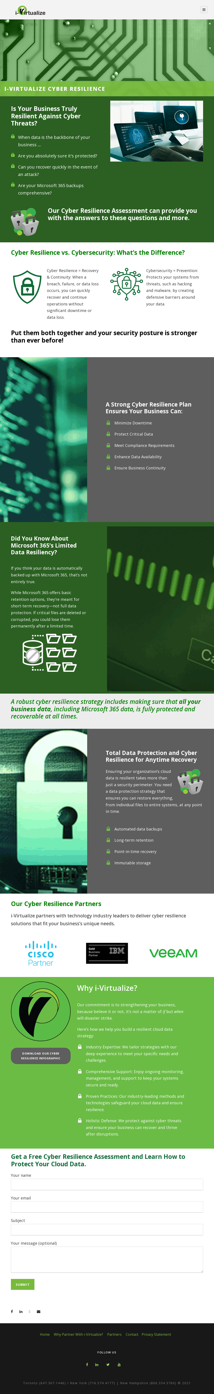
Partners (114, 1334)
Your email (107, 1204)
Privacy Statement (156, 1334)
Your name (107, 1181)
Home (45, 1334)
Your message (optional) (107, 1258)
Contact (132, 1334)
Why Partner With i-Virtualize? (78, 1334)
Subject (107, 1226)
